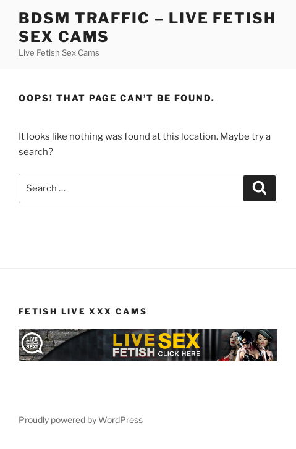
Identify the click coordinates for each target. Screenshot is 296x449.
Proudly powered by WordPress (81, 419)
